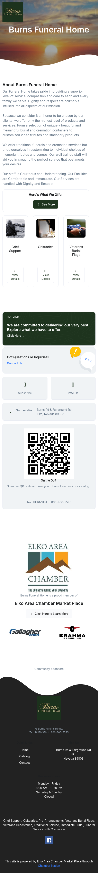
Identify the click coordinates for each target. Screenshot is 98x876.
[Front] (13, 12)
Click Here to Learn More (49, 613)
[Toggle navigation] (92, 11)
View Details (15, 274)
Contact (24, 762)
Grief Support (15, 249)
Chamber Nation (49, 865)
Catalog (24, 756)
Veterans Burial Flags (76, 251)
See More (46, 204)
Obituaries (45, 247)
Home (24, 750)
